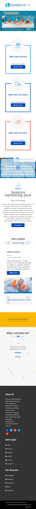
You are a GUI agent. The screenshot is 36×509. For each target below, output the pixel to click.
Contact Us (9, 464)
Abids (8, 487)
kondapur (9, 490)
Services (8, 460)
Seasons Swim (11, 502)
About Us (9, 449)
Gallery (8, 456)
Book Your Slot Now (18, 320)
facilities (8, 452)
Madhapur (9, 479)
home (8, 445)
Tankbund (9, 483)
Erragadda (9, 475)
